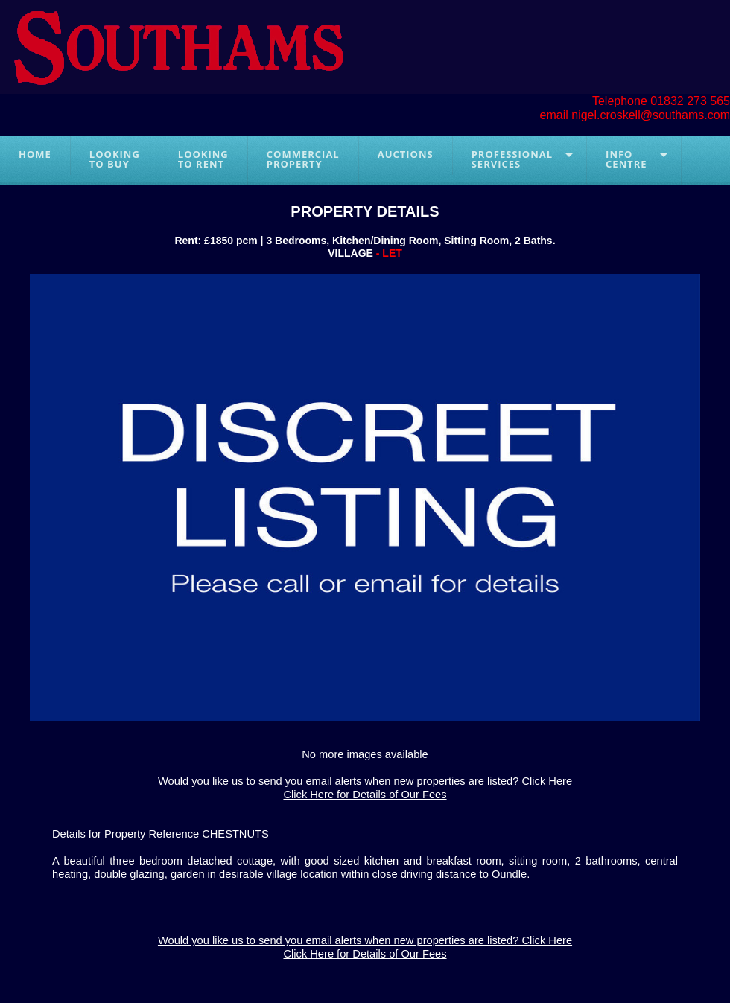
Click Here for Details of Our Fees (364, 794)
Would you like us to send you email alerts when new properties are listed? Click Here (365, 781)
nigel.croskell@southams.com (650, 115)
